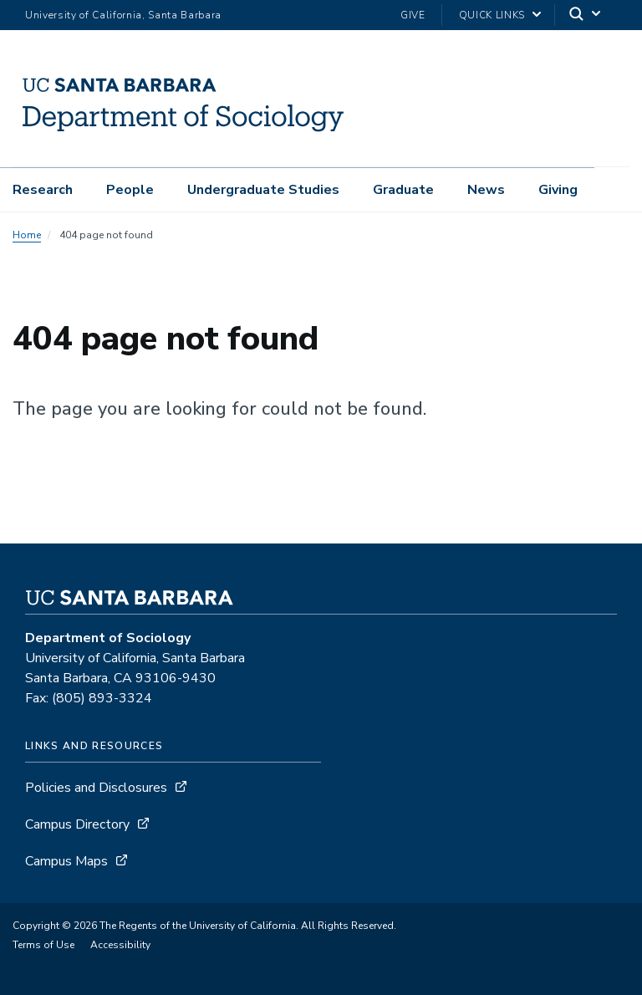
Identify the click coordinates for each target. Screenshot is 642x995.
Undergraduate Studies (263, 190)
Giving (558, 190)
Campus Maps (66, 861)
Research (43, 190)
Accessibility (120, 945)
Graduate (403, 190)
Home (27, 235)
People (130, 190)
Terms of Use (43, 945)
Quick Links (492, 15)
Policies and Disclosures (96, 787)
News (486, 190)
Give (412, 15)
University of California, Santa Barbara (123, 15)
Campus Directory (77, 824)
